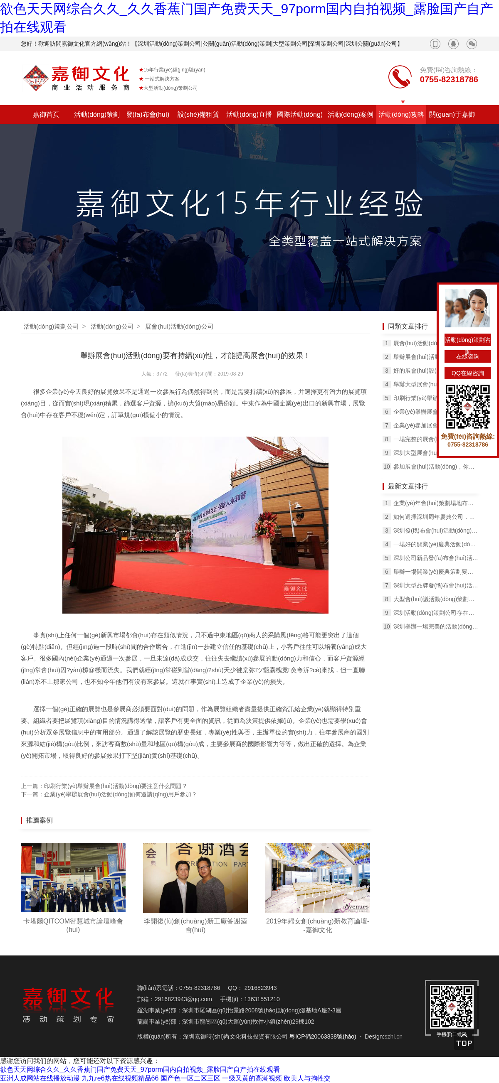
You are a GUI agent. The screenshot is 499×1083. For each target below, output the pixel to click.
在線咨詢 (467, 356)
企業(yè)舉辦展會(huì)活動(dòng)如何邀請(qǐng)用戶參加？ (120, 794)
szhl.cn (393, 1036)
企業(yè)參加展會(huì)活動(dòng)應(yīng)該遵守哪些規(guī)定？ (435, 425)
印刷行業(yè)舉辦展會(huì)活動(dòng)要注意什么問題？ (435, 398)
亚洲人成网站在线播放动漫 (40, 1078)
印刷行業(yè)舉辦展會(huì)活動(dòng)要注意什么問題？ (116, 786)
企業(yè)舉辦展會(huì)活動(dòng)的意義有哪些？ (435, 411)
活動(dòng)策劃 (97, 114)
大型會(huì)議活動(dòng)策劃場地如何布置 (435, 599)
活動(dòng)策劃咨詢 (468, 341)
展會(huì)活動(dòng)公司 (179, 326)
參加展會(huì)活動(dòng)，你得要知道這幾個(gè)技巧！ (435, 466)
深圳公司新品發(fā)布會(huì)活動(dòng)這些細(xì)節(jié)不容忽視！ (435, 558)
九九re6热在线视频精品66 (120, 1078)
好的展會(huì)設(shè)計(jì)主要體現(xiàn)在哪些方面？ (435, 370)
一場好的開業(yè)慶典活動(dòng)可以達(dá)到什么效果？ (435, 544)
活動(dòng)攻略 (401, 114)
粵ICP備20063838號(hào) (322, 1036)
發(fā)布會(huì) (148, 114)
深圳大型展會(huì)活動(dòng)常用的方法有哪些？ (435, 452)
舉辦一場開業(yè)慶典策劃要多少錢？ (435, 571)
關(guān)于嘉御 (452, 114)
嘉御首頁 (46, 114)
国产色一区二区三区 (190, 1078)
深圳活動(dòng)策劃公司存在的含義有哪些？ (435, 612)
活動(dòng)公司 (112, 326)
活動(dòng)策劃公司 (51, 326)
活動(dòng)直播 (249, 114)
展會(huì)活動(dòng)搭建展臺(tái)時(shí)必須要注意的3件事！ (435, 343)
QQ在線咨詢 (468, 373)
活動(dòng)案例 (350, 114)
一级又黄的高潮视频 (252, 1078)
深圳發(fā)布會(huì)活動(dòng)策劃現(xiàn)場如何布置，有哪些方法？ (435, 530)
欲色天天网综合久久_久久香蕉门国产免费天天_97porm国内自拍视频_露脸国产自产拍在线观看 (140, 1069)
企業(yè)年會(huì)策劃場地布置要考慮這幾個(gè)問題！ (435, 503)
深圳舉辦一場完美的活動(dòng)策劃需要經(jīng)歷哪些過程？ (435, 626)
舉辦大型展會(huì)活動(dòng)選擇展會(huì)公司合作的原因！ (435, 384)
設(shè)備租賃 (198, 114)
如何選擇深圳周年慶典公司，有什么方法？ (435, 516)
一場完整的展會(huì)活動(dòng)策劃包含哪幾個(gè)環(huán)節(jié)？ (435, 439)
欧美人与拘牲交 (307, 1078)
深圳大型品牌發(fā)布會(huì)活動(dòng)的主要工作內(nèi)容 (435, 585)
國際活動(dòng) (300, 114)
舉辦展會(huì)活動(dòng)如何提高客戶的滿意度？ (435, 357)
